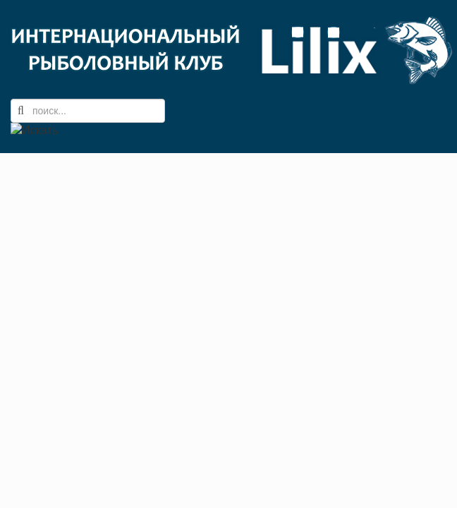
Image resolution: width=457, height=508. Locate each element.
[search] (88, 111)
